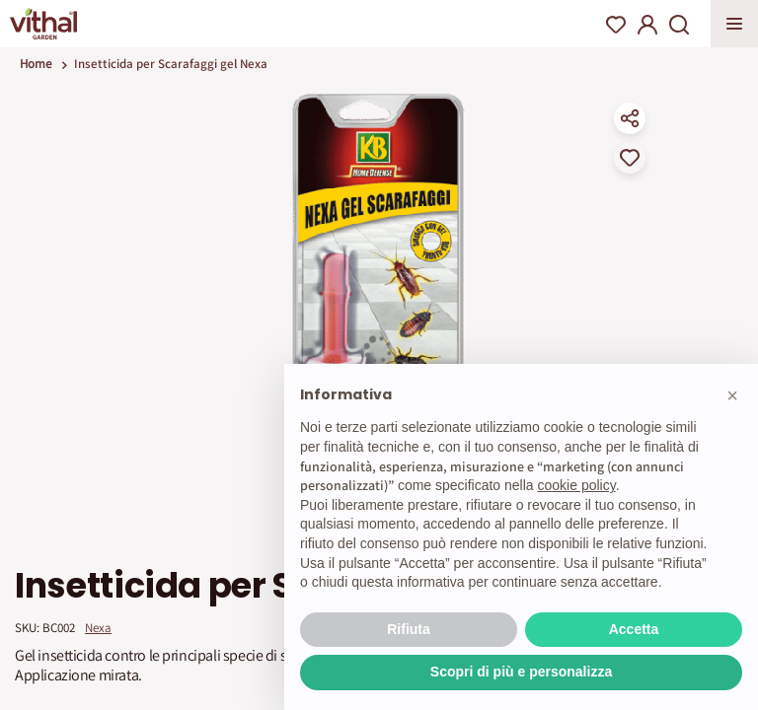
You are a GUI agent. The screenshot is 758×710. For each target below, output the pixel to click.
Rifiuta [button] (408, 629)
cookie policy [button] (577, 485)
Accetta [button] (634, 629)
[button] (732, 395)
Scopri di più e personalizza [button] (521, 671)
